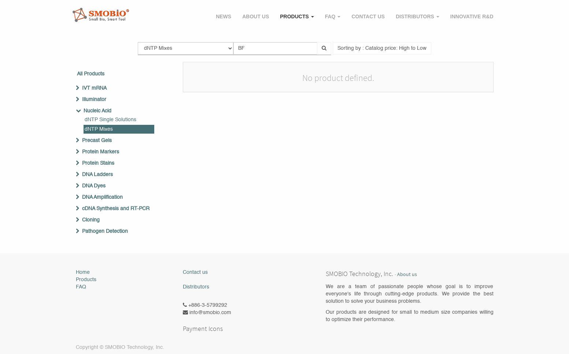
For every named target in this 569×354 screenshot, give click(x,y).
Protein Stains (98, 163)
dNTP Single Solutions (110, 119)
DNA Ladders (97, 174)
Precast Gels (97, 140)
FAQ (81, 287)
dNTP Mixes (99, 129)
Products (86, 279)
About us (407, 274)
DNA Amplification (102, 197)
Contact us (195, 272)
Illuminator (94, 99)
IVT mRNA (94, 88)
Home (83, 272)
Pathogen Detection (105, 231)
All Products (90, 74)
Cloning (91, 220)
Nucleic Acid (97, 110)
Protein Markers (100, 151)
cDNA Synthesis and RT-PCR (115, 208)
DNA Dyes (94, 186)
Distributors (196, 287)
